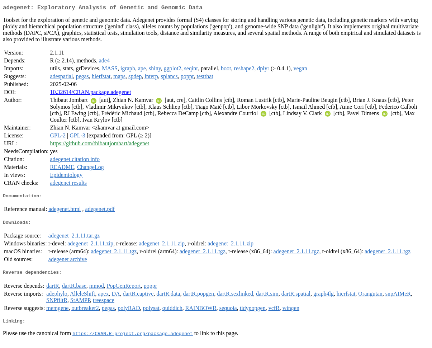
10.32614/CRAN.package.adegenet (90, 93)
